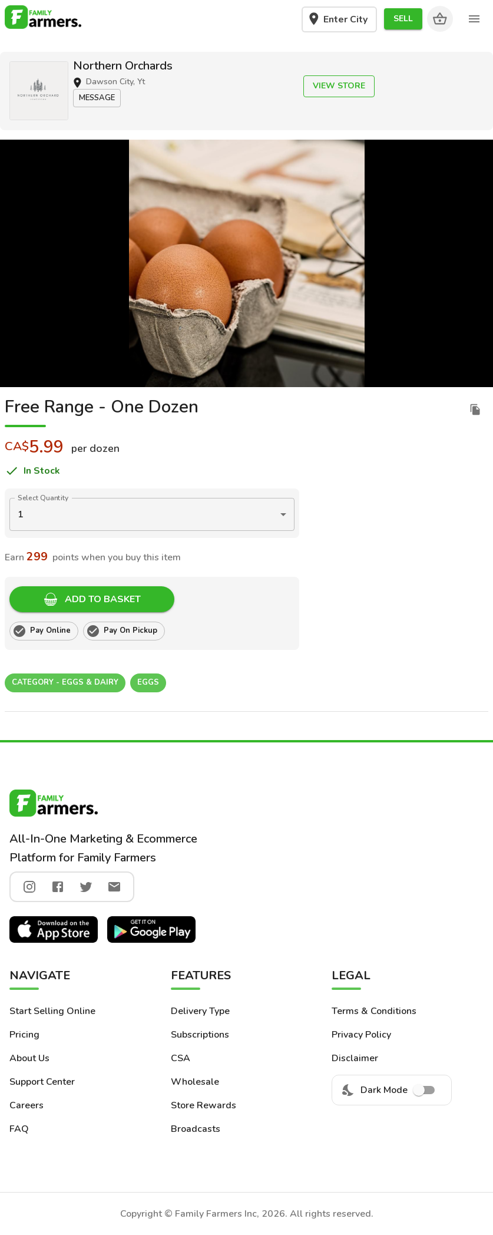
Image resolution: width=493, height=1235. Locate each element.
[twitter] (86, 887)
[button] (403, 19)
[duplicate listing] (475, 409)
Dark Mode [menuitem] (391, 1090)
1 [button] (21, 514)
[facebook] (58, 887)
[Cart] (440, 19)
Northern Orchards (123, 66)
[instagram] (29, 887)
